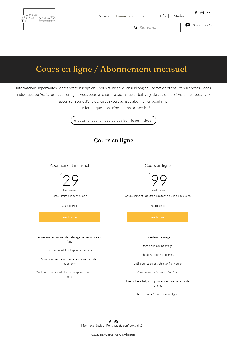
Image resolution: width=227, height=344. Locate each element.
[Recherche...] (156, 27)
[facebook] (196, 12)
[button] (208, 12)
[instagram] (202, 12)
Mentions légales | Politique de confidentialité (111, 325)
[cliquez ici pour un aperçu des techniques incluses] (113, 120)
